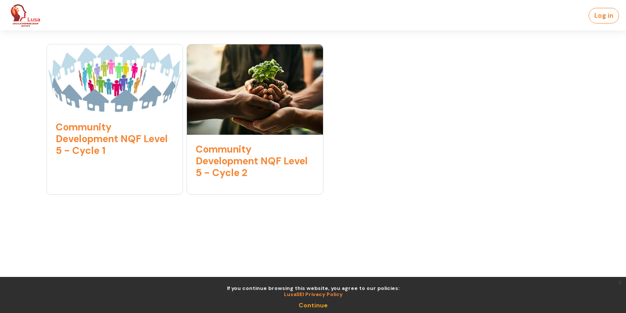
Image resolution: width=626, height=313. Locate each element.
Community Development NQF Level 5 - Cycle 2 (252, 161)
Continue (313, 305)
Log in (603, 15)
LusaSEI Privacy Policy (313, 294)
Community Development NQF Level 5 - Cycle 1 (112, 139)
